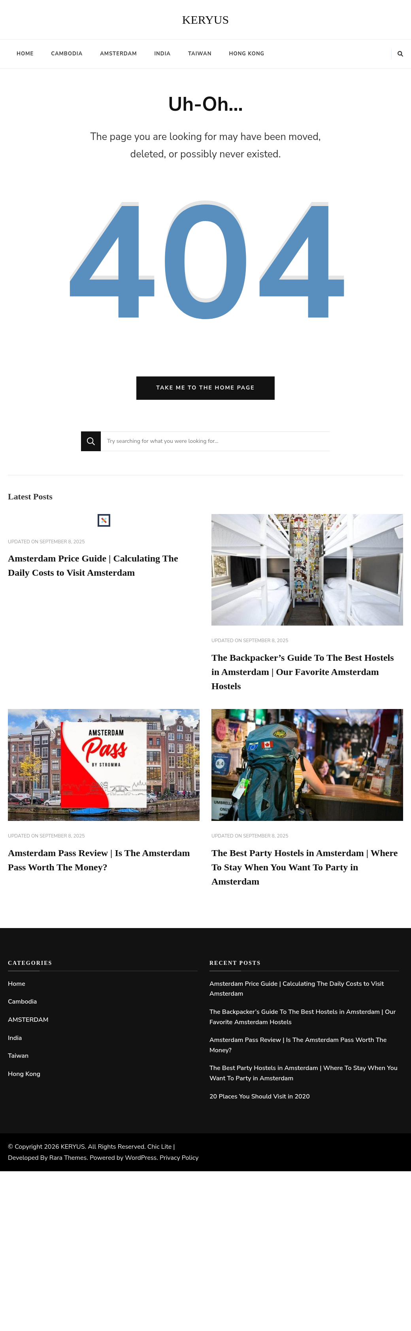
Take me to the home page (205, 387)
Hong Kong (246, 53)
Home (25, 53)
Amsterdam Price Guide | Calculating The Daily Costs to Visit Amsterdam (296, 988)
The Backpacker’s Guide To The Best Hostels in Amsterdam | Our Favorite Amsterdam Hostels (302, 671)
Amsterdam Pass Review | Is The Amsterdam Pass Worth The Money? (297, 1045)
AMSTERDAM (118, 53)
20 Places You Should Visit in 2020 (259, 1096)
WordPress (140, 1157)
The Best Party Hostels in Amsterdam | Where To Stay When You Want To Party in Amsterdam (304, 867)
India (162, 53)
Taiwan (199, 53)
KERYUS (205, 19)
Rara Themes (68, 1157)
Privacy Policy (179, 1157)
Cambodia (67, 53)
